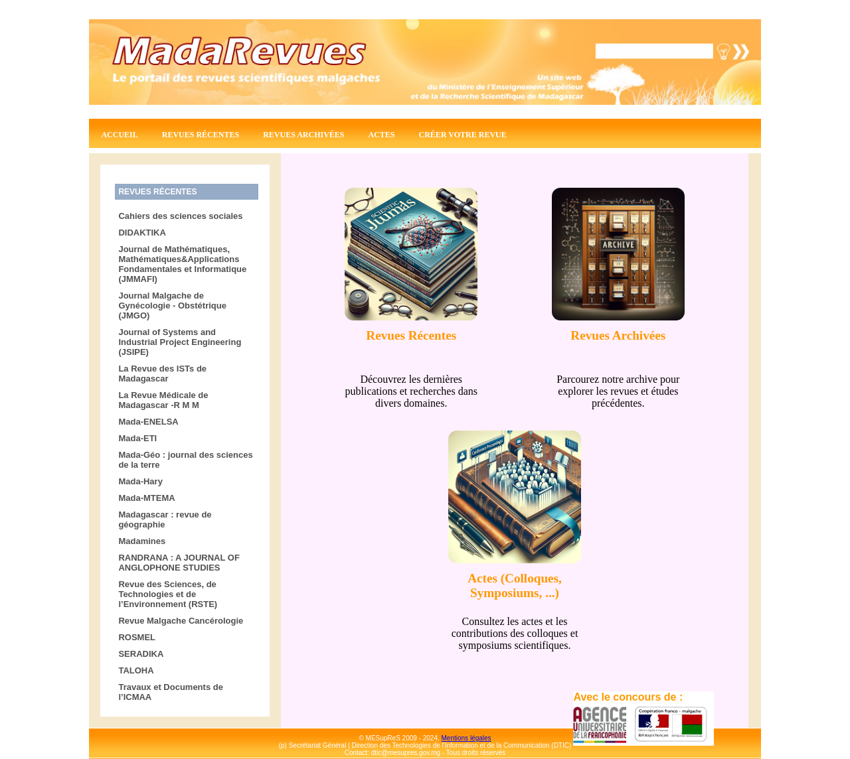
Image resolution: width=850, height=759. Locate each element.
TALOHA (135, 670)
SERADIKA (140, 654)
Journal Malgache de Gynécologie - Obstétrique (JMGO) (172, 305)
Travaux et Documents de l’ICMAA (170, 692)
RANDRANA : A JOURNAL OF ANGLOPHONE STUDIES (178, 563)
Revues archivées (303, 134)
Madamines (141, 541)
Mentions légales (466, 738)
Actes (382, 134)
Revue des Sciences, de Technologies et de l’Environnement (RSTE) (167, 594)
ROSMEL (136, 637)
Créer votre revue (463, 134)
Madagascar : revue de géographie (164, 519)
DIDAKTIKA (142, 233)
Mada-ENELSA (148, 422)
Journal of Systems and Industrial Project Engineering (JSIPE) (179, 342)
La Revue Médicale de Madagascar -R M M (163, 400)
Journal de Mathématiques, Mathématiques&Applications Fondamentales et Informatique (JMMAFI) (182, 264)
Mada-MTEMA (146, 498)
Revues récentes (200, 134)
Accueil (119, 134)
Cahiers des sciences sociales (180, 216)
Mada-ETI (137, 438)
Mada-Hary (140, 481)
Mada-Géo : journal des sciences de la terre (185, 460)
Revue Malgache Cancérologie (180, 621)
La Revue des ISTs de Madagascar (162, 373)
